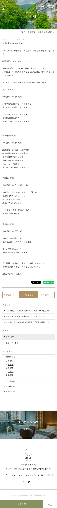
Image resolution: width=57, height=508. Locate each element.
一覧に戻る (28, 294)
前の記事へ (11, 294)
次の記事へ (45, 294)
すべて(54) (10, 337)
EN (42, 5)
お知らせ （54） (12, 343)
